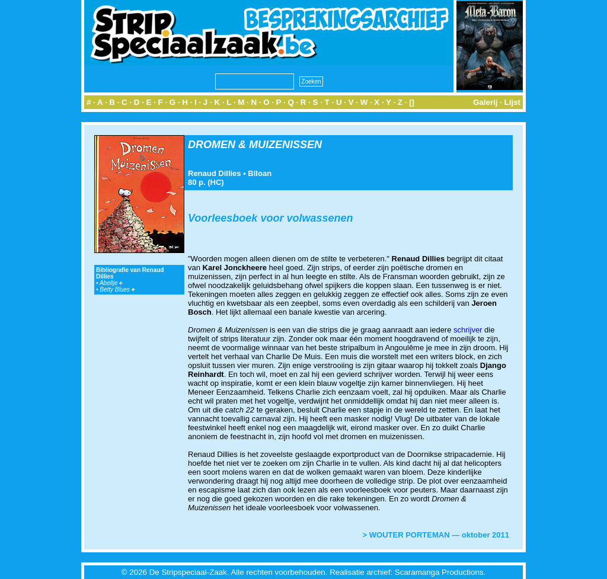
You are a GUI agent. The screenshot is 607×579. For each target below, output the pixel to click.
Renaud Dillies (214, 173)
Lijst (512, 102)
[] (411, 102)
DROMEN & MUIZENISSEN (255, 145)
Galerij (485, 102)
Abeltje (111, 283)
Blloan (259, 173)
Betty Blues (117, 289)
